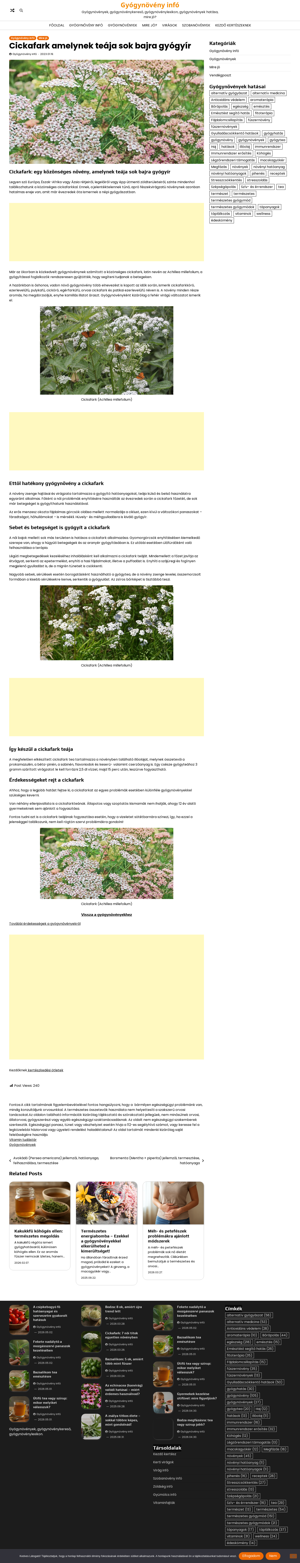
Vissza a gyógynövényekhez (106, 914)
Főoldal (56, 25)
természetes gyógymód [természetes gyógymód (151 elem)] (230, 200)
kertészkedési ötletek (45, 1070)
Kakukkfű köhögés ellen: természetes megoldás (38, 1233)
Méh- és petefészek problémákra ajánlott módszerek (168, 1236)
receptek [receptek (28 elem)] (277, 173)
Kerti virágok (163, 1462)
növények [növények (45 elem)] (240, 166)
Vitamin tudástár (23, 1139)
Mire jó (43, 38)
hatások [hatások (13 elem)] (228, 146)
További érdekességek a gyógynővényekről (45, 923)
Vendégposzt (220, 75)
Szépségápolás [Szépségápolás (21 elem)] (223, 186)
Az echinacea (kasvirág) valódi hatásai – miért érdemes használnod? (123, 1389)
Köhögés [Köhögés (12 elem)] (264, 153)
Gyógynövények (122, 25)
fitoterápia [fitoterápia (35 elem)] (263, 113)
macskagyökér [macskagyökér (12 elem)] (272, 160)
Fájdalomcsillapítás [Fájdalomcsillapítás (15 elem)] (227, 120)
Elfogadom (251, 1555)
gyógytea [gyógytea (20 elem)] (277, 140)
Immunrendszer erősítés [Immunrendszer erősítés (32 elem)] (231, 153)
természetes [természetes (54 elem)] (244, 193)
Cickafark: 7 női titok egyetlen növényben (121, 1335)
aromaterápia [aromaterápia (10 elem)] (261, 99)
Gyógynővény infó (86, 25)
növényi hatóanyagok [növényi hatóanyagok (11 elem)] (228, 173)
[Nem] (293, 1556)
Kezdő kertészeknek (233, 25)
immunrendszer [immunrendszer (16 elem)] (268, 146)
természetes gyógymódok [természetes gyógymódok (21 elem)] (232, 207)
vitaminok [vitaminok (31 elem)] (243, 213)
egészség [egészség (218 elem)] (240, 106)
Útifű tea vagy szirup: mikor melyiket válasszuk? (50, 1402)
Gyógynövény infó (150, 4)
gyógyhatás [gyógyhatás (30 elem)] (273, 133)
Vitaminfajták (164, 1502)
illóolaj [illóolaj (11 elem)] (245, 146)
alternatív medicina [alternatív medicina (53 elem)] (268, 93)
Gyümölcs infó (164, 1494)
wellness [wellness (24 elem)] (263, 213)
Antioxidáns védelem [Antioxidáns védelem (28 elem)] (228, 99)
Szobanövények (196, 25)
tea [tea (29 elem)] (281, 186)
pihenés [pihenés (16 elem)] (258, 173)
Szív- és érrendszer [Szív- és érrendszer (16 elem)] (257, 186)
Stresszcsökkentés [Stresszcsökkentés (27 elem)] (226, 180)
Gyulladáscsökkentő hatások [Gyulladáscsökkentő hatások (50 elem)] (235, 133)
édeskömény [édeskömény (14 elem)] (221, 220)
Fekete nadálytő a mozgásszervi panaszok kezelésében (51, 1346)
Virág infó (161, 1470)
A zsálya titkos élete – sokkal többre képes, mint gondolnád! (122, 1420)
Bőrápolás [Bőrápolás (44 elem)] (219, 106)
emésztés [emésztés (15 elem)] (262, 106)
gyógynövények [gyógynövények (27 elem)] (251, 140)
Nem (273, 1555)
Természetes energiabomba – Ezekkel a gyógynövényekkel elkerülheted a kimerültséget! (105, 1241)
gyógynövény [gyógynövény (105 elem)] (222, 140)
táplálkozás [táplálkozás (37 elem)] (220, 213)
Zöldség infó (163, 1486)
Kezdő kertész (164, 1454)
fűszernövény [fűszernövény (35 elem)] (259, 120)
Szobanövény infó (167, 1478)
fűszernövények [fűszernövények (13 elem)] (224, 126)
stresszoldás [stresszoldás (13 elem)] (257, 180)
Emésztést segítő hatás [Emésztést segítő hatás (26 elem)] (230, 113)
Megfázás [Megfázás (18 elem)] (219, 166)
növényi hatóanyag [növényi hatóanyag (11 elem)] (269, 166)
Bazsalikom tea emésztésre (45, 1374)
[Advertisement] (134, 232)
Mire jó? (149, 25)
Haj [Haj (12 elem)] (213, 146)
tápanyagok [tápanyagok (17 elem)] (270, 207)
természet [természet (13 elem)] (219, 193)
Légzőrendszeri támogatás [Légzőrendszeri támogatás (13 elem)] (233, 160)
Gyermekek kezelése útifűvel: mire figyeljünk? (197, 1396)
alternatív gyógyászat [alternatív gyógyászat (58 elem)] (229, 93)
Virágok (169, 25)
